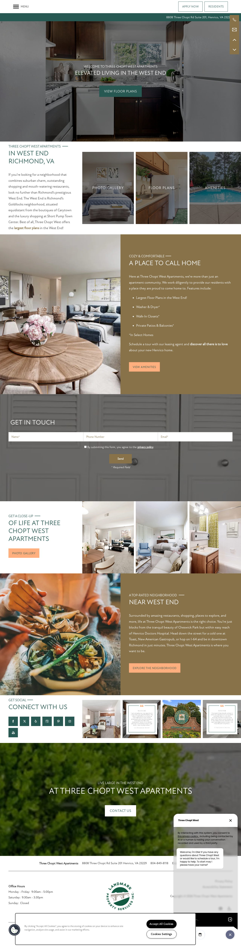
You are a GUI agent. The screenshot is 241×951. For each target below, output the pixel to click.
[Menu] (21, 6)
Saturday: (14, 897)
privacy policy (145, 447)
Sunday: (13, 903)
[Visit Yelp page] (35, 721)
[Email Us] (234, 29)
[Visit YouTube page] (13, 732)
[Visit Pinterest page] (58, 721)
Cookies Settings (161, 934)
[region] (105, 929)
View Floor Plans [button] (120, 91)
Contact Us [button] (120, 811)
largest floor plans (26, 228)
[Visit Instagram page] (69, 721)
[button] (190, 7)
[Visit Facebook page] (13, 721)
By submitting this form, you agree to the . (120, 447)
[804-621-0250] (234, 19)
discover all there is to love (208, 344)
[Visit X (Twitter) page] (24, 721)
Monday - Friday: (19, 892)
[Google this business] (47, 721)
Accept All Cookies (161, 924)
